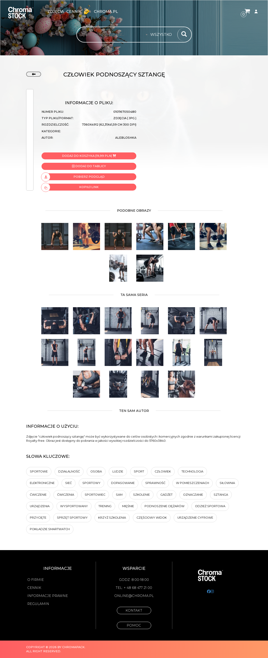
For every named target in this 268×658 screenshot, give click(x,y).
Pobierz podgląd (73, 176)
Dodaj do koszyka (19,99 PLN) (89, 155)
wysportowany (74, 506)
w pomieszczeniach (192, 483)
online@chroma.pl (134, 596)
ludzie (117, 471)
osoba (96, 471)
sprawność (155, 483)
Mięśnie (128, 506)
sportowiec (95, 494)
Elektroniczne (42, 483)
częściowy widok (152, 517)
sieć (68, 483)
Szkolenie (141, 494)
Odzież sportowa (210, 506)
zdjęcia (55, 11)
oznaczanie (193, 494)
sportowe (39, 471)
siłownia (227, 483)
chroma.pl (106, 11)
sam (119, 494)
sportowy (91, 483)
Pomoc (134, 625)
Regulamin (38, 604)
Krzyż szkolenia (112, 517)
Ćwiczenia (65, 494)
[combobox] (162, 34)
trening (105, 506)
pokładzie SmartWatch (50, 529)
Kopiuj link (70, 187)
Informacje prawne (47, 596)
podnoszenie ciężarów (164, 506)
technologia (192, 471)
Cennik (79, 11)
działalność (69, 471)
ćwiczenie (38, 494)
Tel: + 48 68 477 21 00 (134, 588)
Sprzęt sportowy (72, 517)
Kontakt (134, 610)
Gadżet (166, 494)
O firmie (35, 580)
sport (139, 471)
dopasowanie (123, 483)
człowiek (163, 471)
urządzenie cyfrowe (195, 517)
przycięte (38, 517)
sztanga (221, 494)
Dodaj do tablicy (89, 166)
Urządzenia (40, 506)
